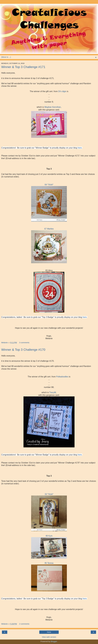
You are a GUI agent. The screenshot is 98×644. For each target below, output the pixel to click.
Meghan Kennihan (52, 107)
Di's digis (62, 91)
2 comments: (24, 624)
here (80, 148)
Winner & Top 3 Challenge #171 (23, 67)
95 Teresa (49, 563)
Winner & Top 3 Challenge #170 (23, 349)
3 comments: (24, 343)
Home (49, 632)
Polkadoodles (62, 377)
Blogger (54, 641)
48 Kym (49, 536)
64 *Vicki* (49, 185)
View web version (49, 637)
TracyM (52, 392)
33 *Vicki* (49, 494)
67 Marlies (49, 229)
